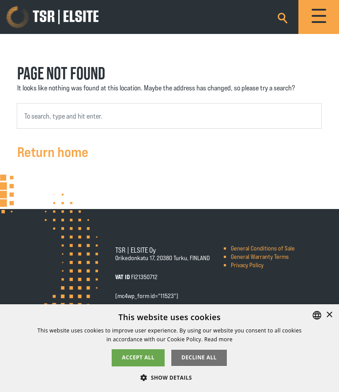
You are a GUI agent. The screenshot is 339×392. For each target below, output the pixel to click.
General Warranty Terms (260, 256)
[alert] (169, 348)
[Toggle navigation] (318, 17)
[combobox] (169, 116)
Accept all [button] (138, 357)
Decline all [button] (199, 357)
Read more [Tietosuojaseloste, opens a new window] (218, 339)
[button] (169, 377)
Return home (52, 151)
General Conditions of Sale (263, 248)
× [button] (329, 315)
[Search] (282, 16)
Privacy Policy (247, 265)
